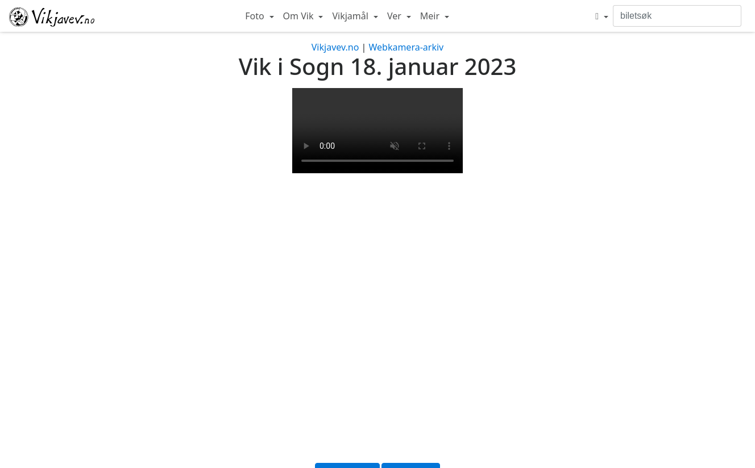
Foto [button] (256, 16)
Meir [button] (431, 16)
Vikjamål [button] (351, 16)
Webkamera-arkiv (405, 47)
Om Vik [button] (299, 16)
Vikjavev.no (335, 47)
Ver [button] (395, 16)
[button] (602, 16)
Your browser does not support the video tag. (377, 130)
